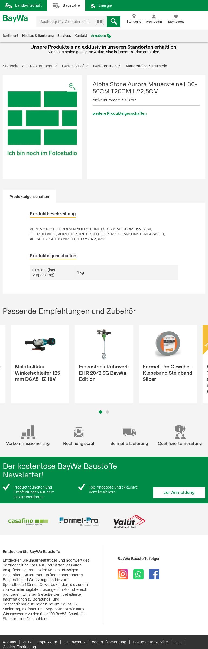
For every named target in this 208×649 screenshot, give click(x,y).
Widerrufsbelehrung (109, 642)
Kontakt (80, 36)
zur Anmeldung (179, 492)
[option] (42, 123)
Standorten (140, 47)
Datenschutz (75, 642)
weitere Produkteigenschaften (120, 113)
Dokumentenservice (150, 642)
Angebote (98, 36)
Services (64, 36)
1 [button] (100, 412)
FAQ (178, 642)
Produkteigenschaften (29, 196)
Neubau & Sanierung (38, 36)
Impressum (47, 642)
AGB (27, 642)
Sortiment (10, 36)
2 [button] (107, 412)
